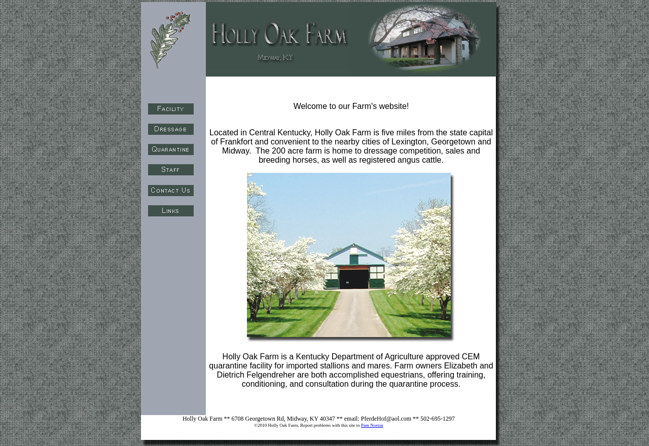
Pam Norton (372, 425)
